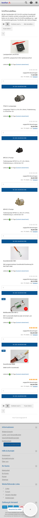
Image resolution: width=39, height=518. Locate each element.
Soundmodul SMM (9, 364)
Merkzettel (6, 470)
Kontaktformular (8, 458)
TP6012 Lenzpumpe (9, 106)
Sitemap (5, 480)
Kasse (4, 477)
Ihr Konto (5, 473)
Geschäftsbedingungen (10, 438)
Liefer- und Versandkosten (11, 435)
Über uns (5, 462)
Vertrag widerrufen (12, 444)
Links (7, 489)
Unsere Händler (10, 495)
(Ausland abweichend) (22, 64)
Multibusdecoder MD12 (10, 312)
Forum (7, 492)
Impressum (6, 455)
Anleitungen (9, 498)
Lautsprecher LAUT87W (11, 54)
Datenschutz (6, 441)
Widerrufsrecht (7, 432)
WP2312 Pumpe (8, 157)
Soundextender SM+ (9, 261)
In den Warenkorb (19, 86)
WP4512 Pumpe (8, 209)
